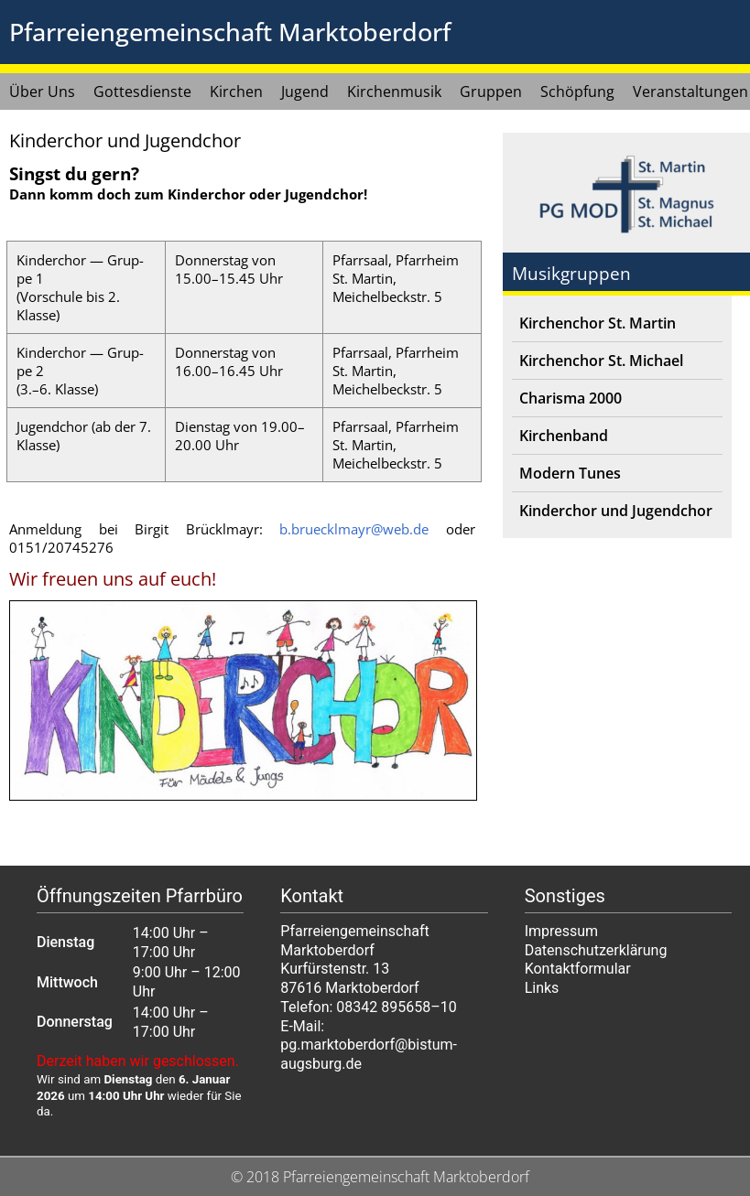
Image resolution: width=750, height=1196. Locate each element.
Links (542, 988)
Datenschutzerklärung (596, 950)
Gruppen (491, 91)
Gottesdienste (142, 91)
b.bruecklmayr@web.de (354, 529)
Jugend (305, 91)
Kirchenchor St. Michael (601, 360)
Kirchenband (563, 436)
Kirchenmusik (394, 91)
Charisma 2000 (570, 398)
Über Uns (42, 91)
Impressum (562, 931)
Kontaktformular (578, 968)
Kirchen (236, 91)
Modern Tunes (570, 473)
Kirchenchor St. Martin (597, 323)
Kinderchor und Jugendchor (615, 511)
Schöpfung (577, 91)
